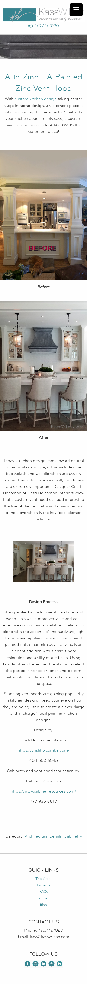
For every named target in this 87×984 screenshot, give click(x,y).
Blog (43, 904)
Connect (44, 898)
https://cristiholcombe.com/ (44, 750)
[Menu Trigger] (76, 9)
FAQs (43, 891)
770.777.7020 (46, 25)
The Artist (43, 878)
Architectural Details (43, 836)
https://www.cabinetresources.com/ (43, 791)
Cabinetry (73, 836)
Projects (43, 885)
